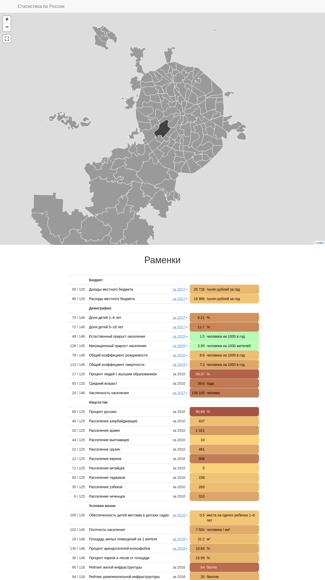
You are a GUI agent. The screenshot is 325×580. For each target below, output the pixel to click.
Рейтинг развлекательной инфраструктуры (124, 577)
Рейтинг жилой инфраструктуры (115, 567)
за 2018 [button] (180, 548)
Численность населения (109, 393)
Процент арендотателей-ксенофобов (119, 548)
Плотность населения (107, 530)
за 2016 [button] (180, 539)
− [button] (7, 27)
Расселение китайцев (106, 468)
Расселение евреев (105, 459)
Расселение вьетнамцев (109, 440)
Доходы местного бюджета (111, 289)
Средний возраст (103, 383)
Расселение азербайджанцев (113, 421)
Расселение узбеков (105, 487)
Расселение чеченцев (107, 496)
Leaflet (319, 242)
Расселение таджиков (107, 477)
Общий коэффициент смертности (116, 365)
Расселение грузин (104, 449)
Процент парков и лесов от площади (119, 558)
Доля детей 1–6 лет (105, 318)
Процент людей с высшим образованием (123, 374)
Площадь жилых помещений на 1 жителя (123, 539)
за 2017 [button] (180, 289)
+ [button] (7, 20)
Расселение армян (104, 430)
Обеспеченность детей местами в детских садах (129, 515)
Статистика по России (41, 6)
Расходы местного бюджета (112, 299)
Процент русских (103, 412)
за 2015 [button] (180, 336)
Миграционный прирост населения (117, 346)
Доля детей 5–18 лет (106, 327)
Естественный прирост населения (117, 336)
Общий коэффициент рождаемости (118, 355)
